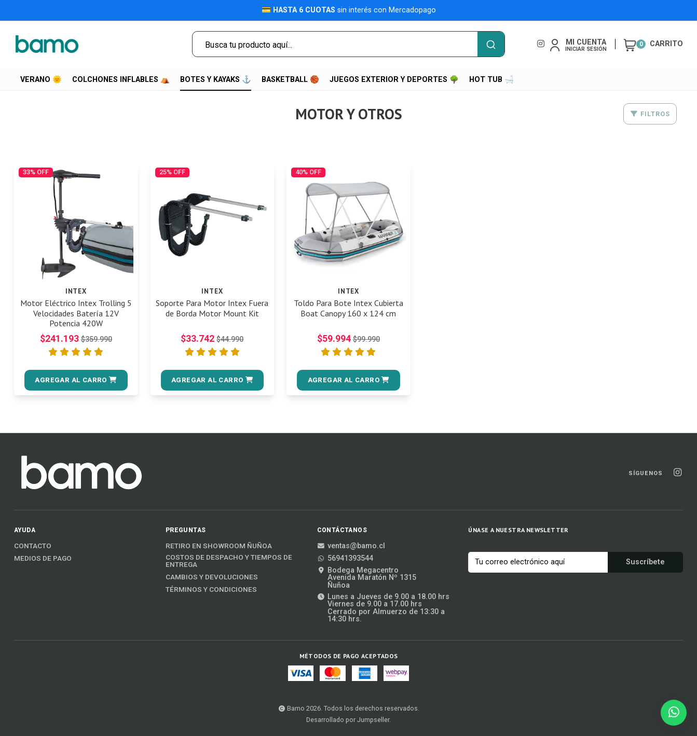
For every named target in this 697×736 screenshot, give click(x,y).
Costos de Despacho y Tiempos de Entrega (229, 561)
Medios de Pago (43, 558)
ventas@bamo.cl (351, 546)
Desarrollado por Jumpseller (347, 720)
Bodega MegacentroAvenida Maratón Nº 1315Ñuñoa (366, 578)
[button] (76, 380)
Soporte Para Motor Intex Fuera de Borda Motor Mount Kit (212, 308)
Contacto (32, 546)
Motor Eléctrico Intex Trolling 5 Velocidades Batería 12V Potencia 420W (76, 313)
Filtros (650, 114)
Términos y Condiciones (211, 589)
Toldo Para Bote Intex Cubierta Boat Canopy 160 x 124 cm (348, 308)
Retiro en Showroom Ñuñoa (219, 546)
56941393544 (345, 558)
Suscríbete (645, 562)
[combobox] (348, 44)
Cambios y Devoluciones (212, 577)
